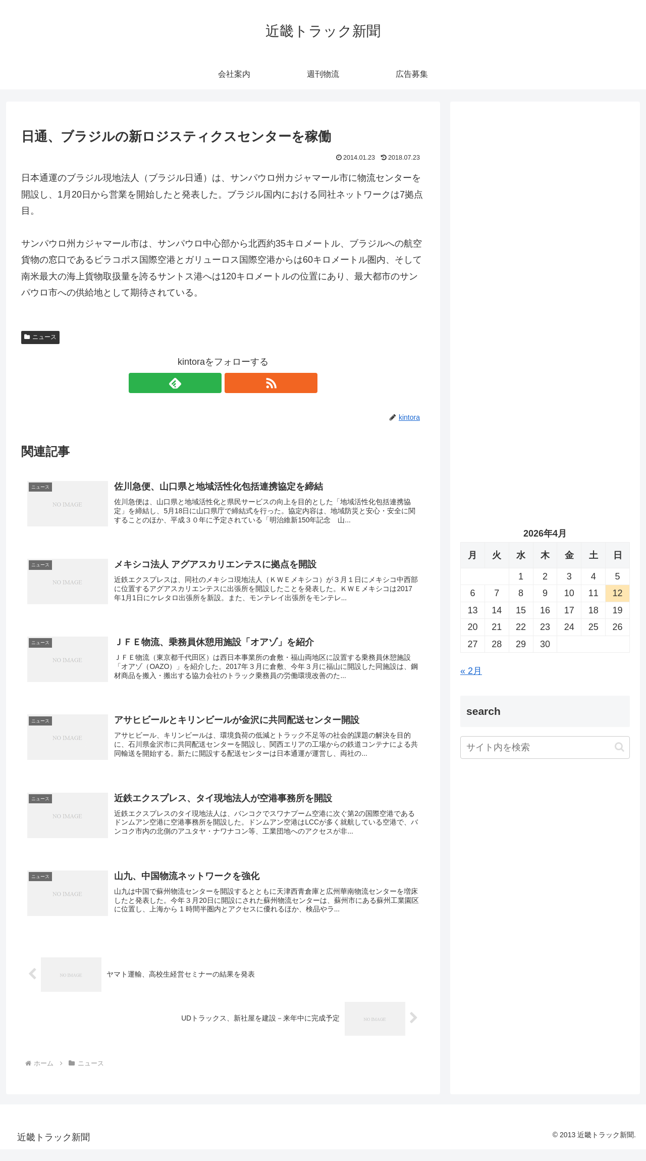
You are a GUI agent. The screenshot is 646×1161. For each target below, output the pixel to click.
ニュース (40, 337)
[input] (545, 747)
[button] (619, 747)
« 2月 (471, 671)
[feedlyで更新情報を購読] (211, 383)
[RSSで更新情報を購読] (235, 383)
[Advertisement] (545, 215)
